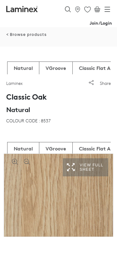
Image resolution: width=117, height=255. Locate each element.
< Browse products (26, 35)
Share (100, 83)
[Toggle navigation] (107, 10)
